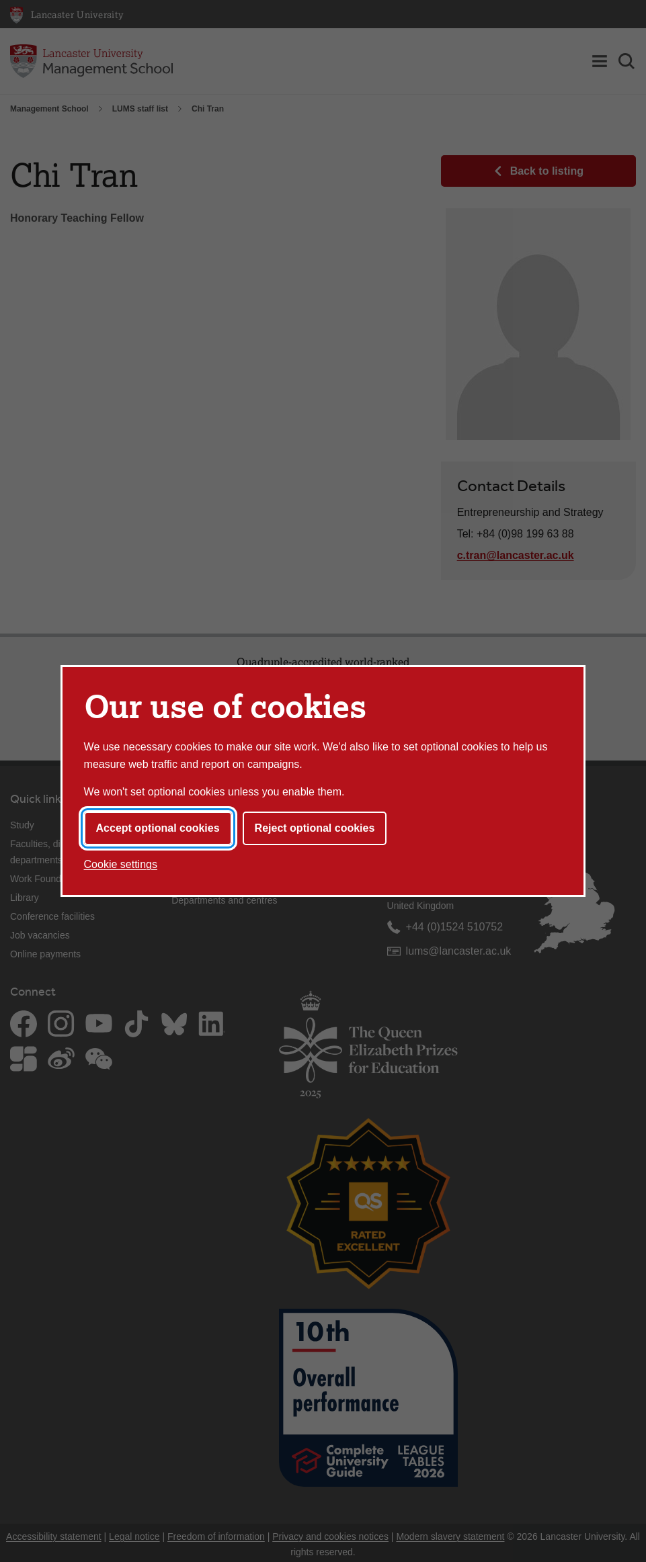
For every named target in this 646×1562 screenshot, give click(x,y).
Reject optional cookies (315, 828)
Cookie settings (120, 864)
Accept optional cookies (158, 828)
